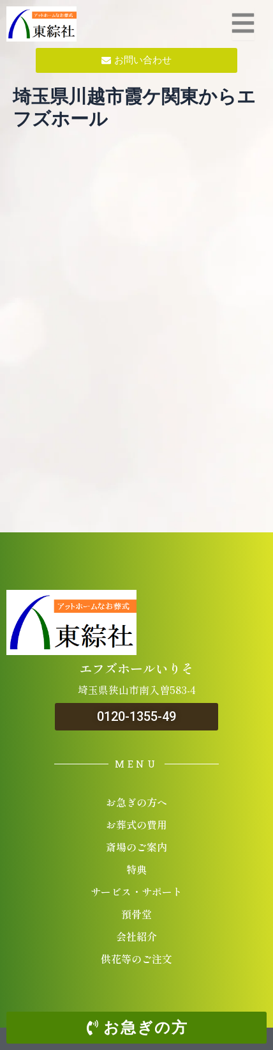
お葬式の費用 (136, 824)
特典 (136, 869)
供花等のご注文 (136, 958)
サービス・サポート (136, 891)
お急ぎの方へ (136, 802)
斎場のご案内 (136, 846)
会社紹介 (136, 936)
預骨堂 (136, 914)
